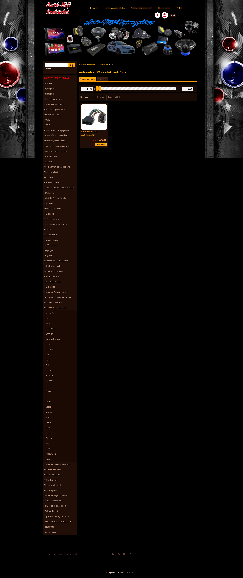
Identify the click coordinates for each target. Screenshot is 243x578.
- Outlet (47, 120)
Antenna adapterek (52, 475)
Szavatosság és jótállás (114, 8)
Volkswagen (51, 454)
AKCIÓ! (47, 125)
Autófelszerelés (50, 245)
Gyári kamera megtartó (54, 271)
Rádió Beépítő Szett (52, 282)
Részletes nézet (87, 79)
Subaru (49, 438)
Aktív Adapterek (50, 490)
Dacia (48, 344)
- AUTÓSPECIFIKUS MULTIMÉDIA (59, 188)
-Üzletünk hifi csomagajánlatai (56, 130)
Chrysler (49, 334)
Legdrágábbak (114, 97)
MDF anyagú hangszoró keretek (57, 297)
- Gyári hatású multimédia (55, 198)
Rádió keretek (50, 287)
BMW (48, 323)
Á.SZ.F (179, 8)
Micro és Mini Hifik (51, 115)
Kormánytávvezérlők (52, 469)
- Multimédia (49, 193)
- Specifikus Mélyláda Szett (55, 151)
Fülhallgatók (49, 94)
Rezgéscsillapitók (51, 276)
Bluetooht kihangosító (53, 501)
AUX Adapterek (50, 480)
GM (47, 365)
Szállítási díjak (164, 8)
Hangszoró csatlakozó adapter (57, 464)
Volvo (48, 459)
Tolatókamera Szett (52, 266)
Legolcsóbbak (99, 97)
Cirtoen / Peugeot (53, 339)
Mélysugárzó (49, 250)
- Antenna (48, 162)
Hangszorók (49, 214)
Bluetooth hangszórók (53, 99)
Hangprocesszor (51, 240)
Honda (48, 370)
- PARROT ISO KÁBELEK (55, 506)
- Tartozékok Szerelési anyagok (57, 146)
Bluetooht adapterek (52, 485)
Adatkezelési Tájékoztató (141, 8)
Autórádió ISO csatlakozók (55, 308)
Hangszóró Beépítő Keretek (55, 292)
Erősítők (47, 229)
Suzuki (48, 443)
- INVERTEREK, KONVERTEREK (58, 522)
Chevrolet (50, 329)
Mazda (48, 407)
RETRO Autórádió (51, 182)
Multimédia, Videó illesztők (55, 141)
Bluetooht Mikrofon (52, 172)
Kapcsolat (94, 8)
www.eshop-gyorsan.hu (68, 554)
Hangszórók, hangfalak (54, 104)
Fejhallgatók (49, 89)
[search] (71, 65)
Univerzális (50, 313)
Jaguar (48, 391)
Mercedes (50, 412)
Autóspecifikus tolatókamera (56, 261)
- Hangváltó (49, 527)
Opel (48, 428)
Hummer (49, 376)
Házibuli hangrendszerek (54, 109)
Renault (49, 433)
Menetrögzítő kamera (53, 209)
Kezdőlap (82, 64)
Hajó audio (48, 203)
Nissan (48, 422)
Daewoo (49, 349)
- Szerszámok (50, 532)
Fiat (47, 355)
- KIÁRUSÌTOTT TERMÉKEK (56, 136)
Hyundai (49, 381)
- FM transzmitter (51, 156)
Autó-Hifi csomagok (52, 219)
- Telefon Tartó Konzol (53, 511)
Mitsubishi (50, 417)
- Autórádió (48, 177)
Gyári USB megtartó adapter (56, 496)
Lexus (48, 402)
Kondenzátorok (50, 235)
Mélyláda (48, 256)
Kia (47, 396)
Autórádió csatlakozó (53, 302)
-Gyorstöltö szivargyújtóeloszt (56, 516)
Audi (47, 318)
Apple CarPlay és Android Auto (57, 167)
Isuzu (48, 386)
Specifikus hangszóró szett (55, 224)
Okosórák (48, 83)
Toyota (48, 449)
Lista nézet (102, 79)
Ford (48, 360)
